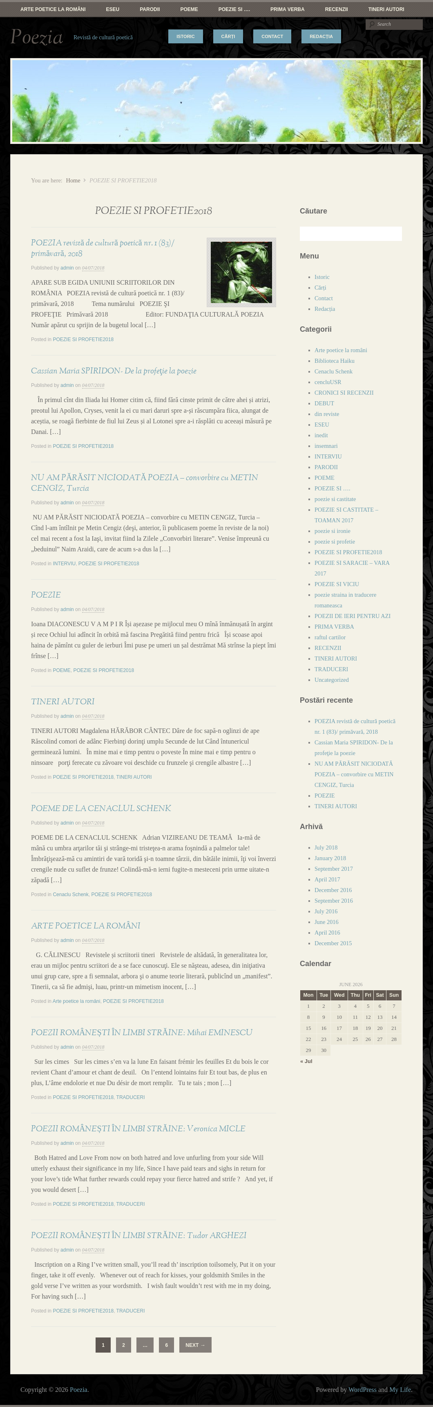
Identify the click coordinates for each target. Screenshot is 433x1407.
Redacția (321, 36)
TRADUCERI (130, 1097)
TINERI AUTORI (386, 9)
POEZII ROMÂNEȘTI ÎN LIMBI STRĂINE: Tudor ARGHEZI (139, 1236)
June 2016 (327, 922)
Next (195, 1345)
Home (73, 180)
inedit (321, 435)
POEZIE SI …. (234, 9)
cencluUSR (328, 382)
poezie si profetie (335, 541)
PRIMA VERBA (287, 9)
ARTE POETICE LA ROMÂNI (86, 926)
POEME (189, 9)
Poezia (36, 37)
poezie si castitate (335, 499)
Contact (272, 36)
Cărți (228, 36)
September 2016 (334, 900)
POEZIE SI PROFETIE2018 (83, 339)
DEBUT (324, 403)
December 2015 (333, 943)
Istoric (185, 36)
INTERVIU (64, 563)
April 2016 (327, 932)
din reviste (327, 414)
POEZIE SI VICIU (337, 584)
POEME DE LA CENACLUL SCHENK (101, 809)
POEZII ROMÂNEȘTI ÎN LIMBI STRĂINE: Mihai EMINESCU (142, 1033)
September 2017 (334, 868)
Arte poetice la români (53, 9)
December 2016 (333, 890)
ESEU (113, 9)
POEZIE (46, 595)
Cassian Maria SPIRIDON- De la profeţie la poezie (113, 371)
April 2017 (327, 879)
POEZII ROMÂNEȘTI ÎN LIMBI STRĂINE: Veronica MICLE (138, 1129)
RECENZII (336, 9)
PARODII (150, 9)
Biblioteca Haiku (335, 360)
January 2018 (330, 858)
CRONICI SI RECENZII (344, 392)
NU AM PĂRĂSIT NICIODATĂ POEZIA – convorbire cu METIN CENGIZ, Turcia (354, 774)
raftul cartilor (330, 637)
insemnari (326, 446)
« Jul (306, 1061)
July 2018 (326, 847)
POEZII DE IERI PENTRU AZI (353, 616)
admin (67, 268)
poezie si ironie (332, 531)
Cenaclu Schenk (70, 894)
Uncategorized (332, 680)
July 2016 (326, 911)
